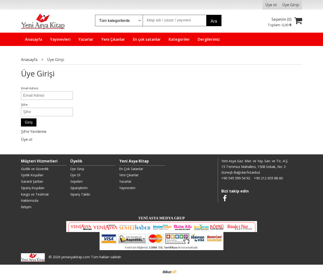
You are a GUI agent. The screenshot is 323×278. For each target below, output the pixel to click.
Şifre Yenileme (33, 131)
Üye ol (26, 139)
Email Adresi (29, 88)
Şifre (24, 104)
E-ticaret (154, 271)
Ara (214, 21)
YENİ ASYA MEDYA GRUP (161, 218)
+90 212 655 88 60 (268, 178)
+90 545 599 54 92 (235, 178)
